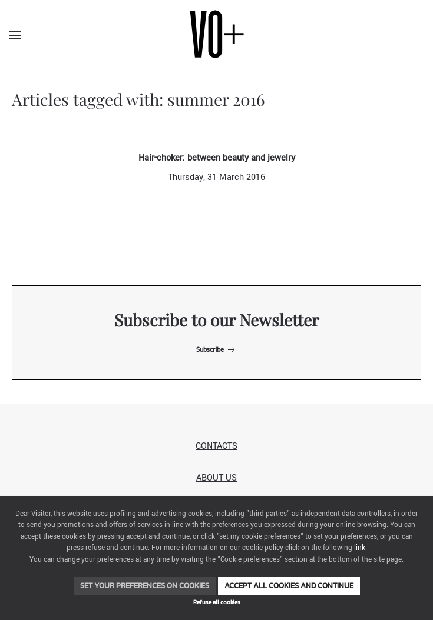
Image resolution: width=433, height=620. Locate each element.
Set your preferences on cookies (144, 585)
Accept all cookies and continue (288, 585)
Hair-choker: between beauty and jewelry (216, 158)
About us (216, 478)
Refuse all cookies (216, 602)
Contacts (216, 446)
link (359, 548)
